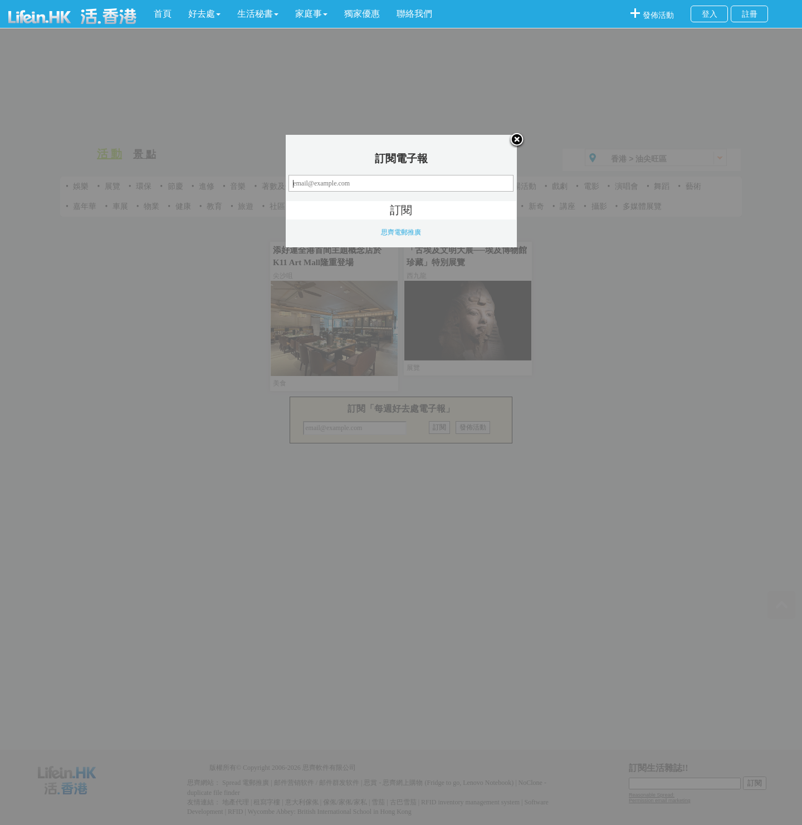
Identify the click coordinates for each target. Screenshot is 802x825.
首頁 (163, 13)
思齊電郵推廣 (401, 232)
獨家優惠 (362, 13)
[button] (204, 14)
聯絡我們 (414, 13)
